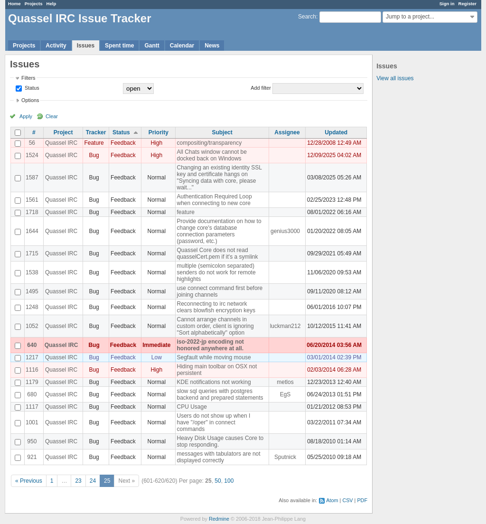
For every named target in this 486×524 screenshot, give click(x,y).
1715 (32, 253)
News (212, 45)
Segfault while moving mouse (214, 357)
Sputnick (285, 457)
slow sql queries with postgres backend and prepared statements (220, 394)
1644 (32, 231)
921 (32, 457)
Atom (332, 500)
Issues (85, 45)
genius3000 (285, 231)
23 (78, 480)
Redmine (219, 519)
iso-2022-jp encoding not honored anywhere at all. (210, 345)
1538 (32, 272)
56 (32, 143)
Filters (28, 78)
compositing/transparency (209, 143)
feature (185, 212)
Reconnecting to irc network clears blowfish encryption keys (216, 307)
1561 (32, 199)
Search (307, 16)
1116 (32, 369)
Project (63, 132)
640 (32, 345)
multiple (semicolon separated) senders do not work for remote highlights (216, 272)
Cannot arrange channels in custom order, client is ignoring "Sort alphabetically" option (215, 326)
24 (93, 480)
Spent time (119, 45)
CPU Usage (191, 406)
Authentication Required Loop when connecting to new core (214, 199)
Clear (52, 116)
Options (30, 100)
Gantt (151, 45)
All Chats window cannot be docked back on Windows (211, 155)
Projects (34, 3)
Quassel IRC (61, 143)
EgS (285, 394)
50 (218, 480)
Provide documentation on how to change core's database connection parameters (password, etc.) (219, 231)
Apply (25, 116)
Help (51, 3)
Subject (222, 132)
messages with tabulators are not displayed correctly (218, 457)
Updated (336, 132)
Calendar (182, 45)
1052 (32, 326)
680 (32, 394)
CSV (347, 500)
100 (229, 480)
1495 (32, 291)
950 (32, 441)
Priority (158, 132)
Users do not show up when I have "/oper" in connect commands (213, 422)
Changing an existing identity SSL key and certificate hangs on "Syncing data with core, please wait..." (219, 177)
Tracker (96, 132)
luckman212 (285, 326)
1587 (32, 177)
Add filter (261, 88)
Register (467, 3)
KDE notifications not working (214, 382)
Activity (56, 45)
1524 (32, 155)
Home (14, 3)
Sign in (447, 3)
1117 (32, 406)
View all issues (394, 78)
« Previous (28, 480)
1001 (32, 422)
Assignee (286, 132)
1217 (32, 357)
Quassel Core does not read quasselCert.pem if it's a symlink (217, 253)
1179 (32, 382)
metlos (285, 382)
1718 (32, 212)
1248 (32, 307)
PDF (362, 500)
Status (31, 88)
